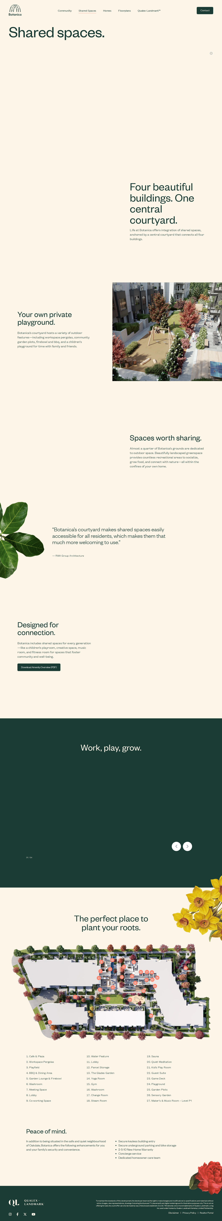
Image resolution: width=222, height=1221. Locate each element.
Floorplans (124, 10)
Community (65, 10)
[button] (176, 847)
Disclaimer (174, 1212)
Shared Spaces (87, 10)
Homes (107, 10)
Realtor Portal (206, 1212)
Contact (205, 10)
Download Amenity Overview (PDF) (39, 667)
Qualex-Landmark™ (149, 10)
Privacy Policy (189, 1212)
